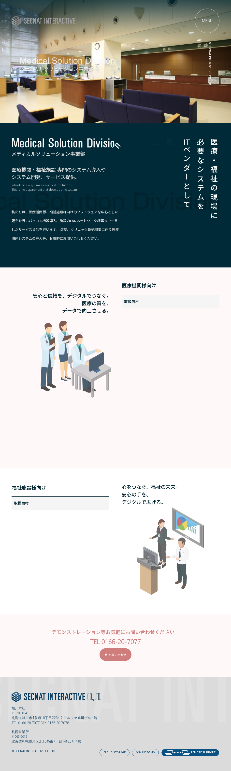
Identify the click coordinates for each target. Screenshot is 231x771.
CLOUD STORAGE (114, 752)
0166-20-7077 (29, 723)
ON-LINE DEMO (145, 752)
